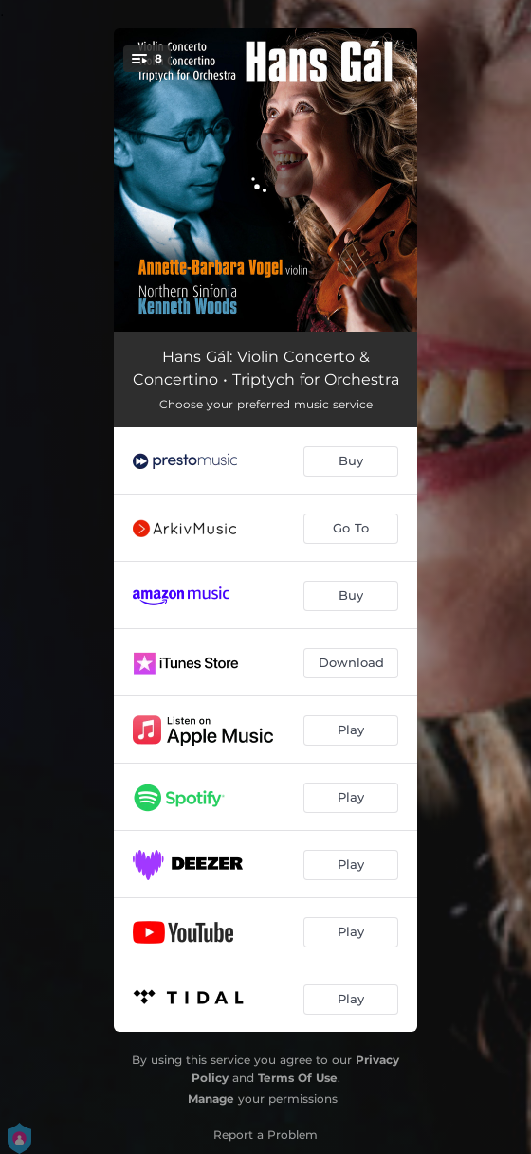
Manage (211, 1098)
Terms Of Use (298, 1078)
